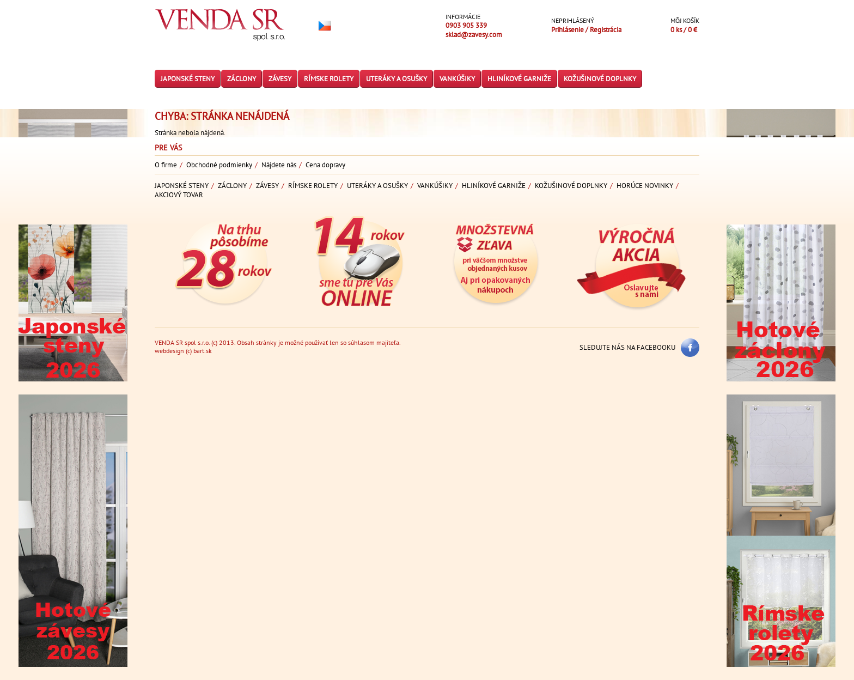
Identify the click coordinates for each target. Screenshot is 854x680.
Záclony (241, 78)
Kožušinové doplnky (600, 78)
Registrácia (605, 29)
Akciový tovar (179, 194)
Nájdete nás (278, 164)
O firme (166, 164)
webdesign (169, 351)
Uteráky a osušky (396, 78)
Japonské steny (188, 78)
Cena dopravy (325, 164)
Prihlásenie (567, 29)
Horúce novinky (645, 185)
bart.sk (202, 351)
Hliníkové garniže (519, 78)
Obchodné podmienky (219, 164)
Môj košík (684, 20)
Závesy (280, 78)
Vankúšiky (457, 78)
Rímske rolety (328, 78)
